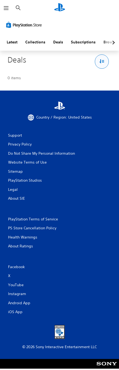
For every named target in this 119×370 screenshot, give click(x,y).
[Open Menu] (6, 8)
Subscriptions (83, 42)
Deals (58, 42)
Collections (35, 42)
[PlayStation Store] (25, 24)
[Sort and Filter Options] (102, 61)
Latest (12, 42)
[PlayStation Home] (59, 8)
